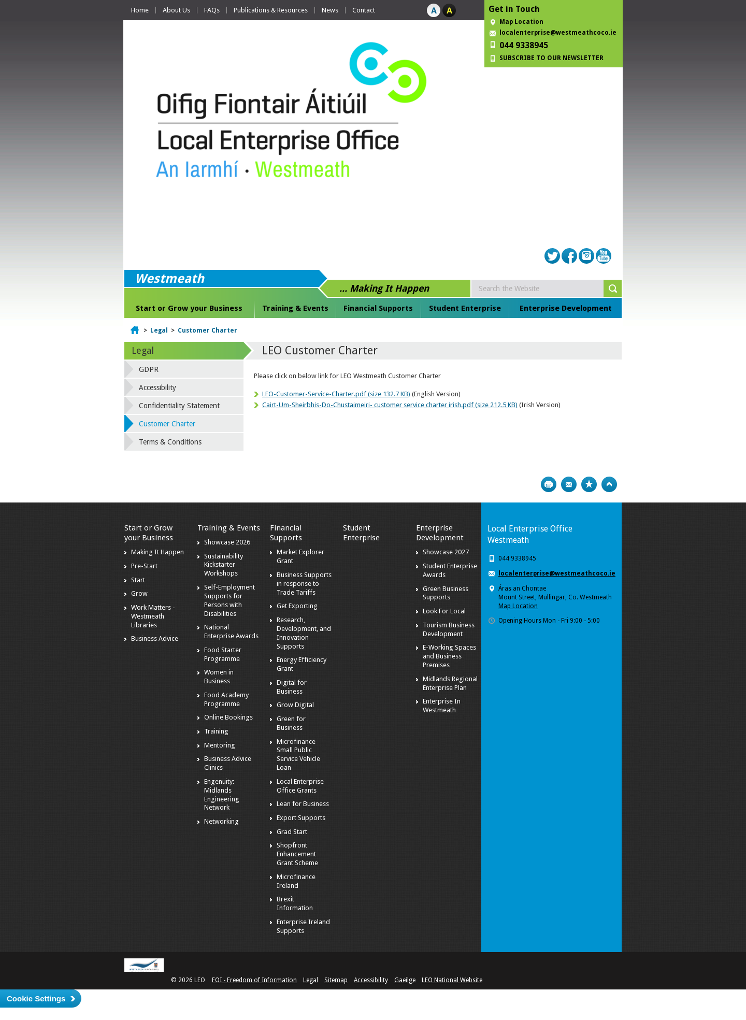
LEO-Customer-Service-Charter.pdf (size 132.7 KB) (336, 394)
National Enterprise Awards (231, 631)
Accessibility (157, 387)
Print (548, 484)
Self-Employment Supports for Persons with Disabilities (229, 600)
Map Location (521, 21)
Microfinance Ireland (296, 881)
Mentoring (219, 745)
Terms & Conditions (170, 442)
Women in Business (219, 676)
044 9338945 (523, 45)
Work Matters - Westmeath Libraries (153, 616)
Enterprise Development (566, 308)
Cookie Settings (36, 998)
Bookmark (589, 484)
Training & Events (295, 308)
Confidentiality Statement (179, 405)
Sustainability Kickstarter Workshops (223, 565)
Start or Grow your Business (189, 308)
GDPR (149, 369)
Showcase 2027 (446, 552)
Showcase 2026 (227, 542)
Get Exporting (297, 606)
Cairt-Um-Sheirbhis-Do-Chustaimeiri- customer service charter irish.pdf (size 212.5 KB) (390, 405)
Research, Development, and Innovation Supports (304, 633)
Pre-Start (144, 566)
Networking (221, 821)
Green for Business (291, 723)
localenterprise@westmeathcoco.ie (557, 32)
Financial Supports (378, 308)
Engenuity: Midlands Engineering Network (221, 795)
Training (216, 731)
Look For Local (444, 611)
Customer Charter (207, 330)
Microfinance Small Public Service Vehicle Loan (298, 755)
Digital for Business (292, 687)
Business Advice (154, 638)
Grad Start (292, 832)
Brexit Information (295, 903)
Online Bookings (228, 717)
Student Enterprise (465, 308)
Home (140, 10)
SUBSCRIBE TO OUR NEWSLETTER (551, 58)
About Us (176, 10)
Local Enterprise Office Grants (300, 786)
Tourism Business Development (449, 629)
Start (138, 580)
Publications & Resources (271, 10)
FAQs (212, 10)
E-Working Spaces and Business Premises (449, 656)
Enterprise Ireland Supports (303, 926)
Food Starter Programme (222, 654)
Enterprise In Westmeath (442, 705)
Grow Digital (295, 705)
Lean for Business (303, 804)
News (330, 10)
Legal (159, 330)
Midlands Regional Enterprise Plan (450, 683)
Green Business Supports (445, 593)
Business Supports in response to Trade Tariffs (304, 583)
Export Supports (301, 818)
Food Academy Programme (226, 699)
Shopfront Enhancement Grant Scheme (297, 854)
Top (609, 484)
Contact (363, 10)
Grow (139, 593)
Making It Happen (157, 552)
